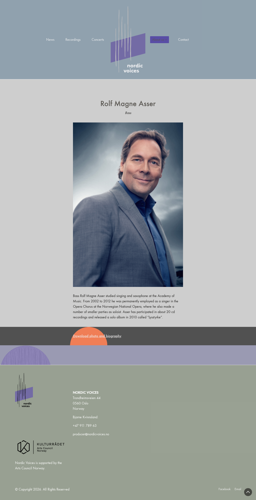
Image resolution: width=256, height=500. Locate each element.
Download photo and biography (97, 336)
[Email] (238, 489)
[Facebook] (225, 489)
